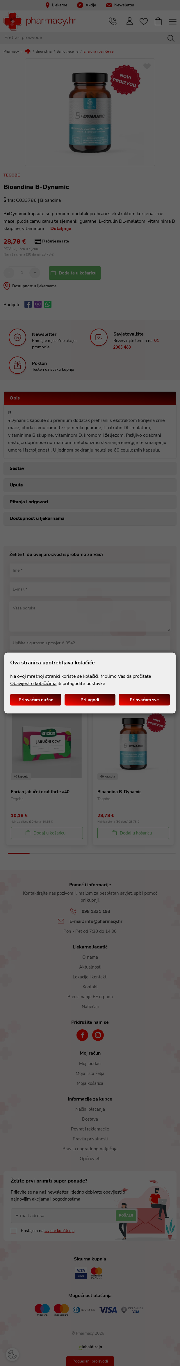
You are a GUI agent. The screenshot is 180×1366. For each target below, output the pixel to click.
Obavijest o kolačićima (33, 683)
